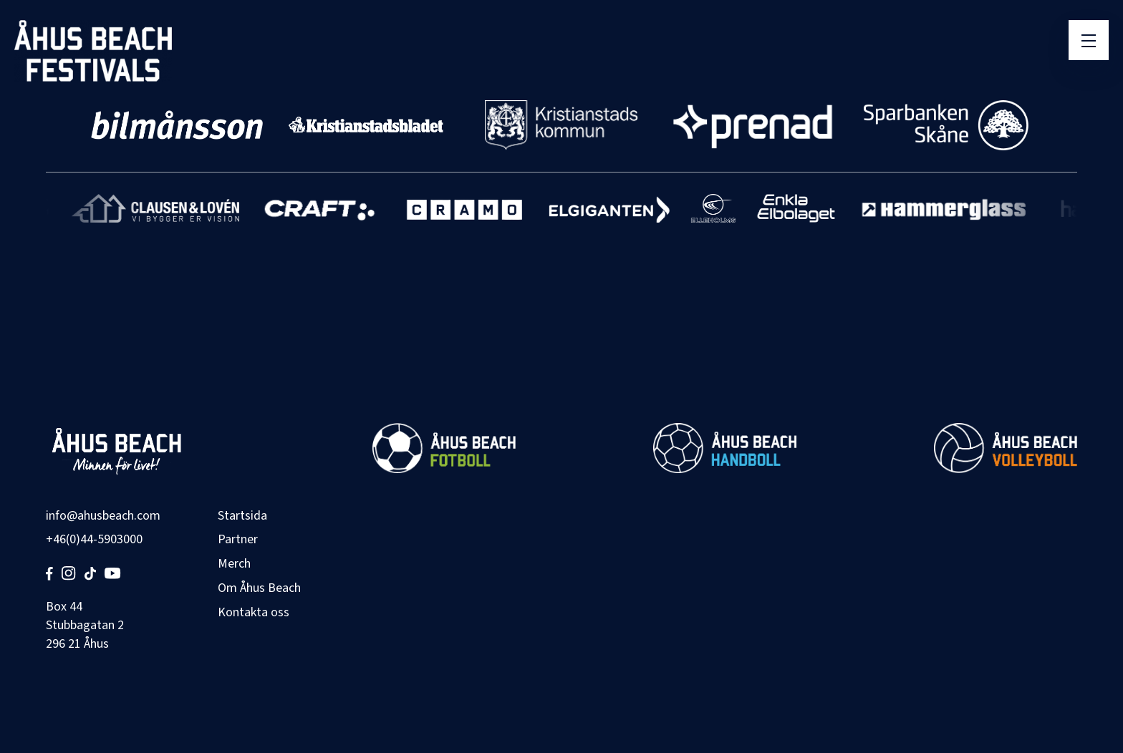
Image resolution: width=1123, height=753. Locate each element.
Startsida (242, 516)
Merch (234, 564)
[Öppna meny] (1089, 40)
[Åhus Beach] (93, 51)
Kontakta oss (253, 612)
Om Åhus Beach (259, 588)
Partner (238, 539)
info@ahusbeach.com (103, 516)
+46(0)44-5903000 (94, 539)
